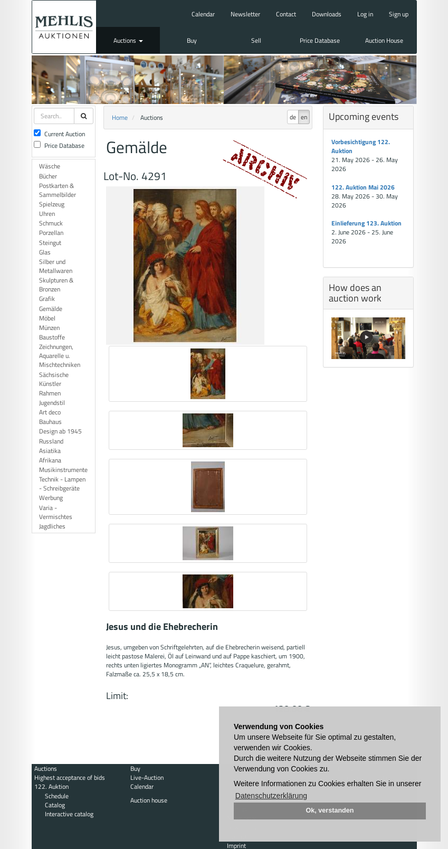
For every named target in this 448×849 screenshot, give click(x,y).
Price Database (320, 40)
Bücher (48, 176)
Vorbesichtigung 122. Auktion (360, 146)
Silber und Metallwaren (55, 266)
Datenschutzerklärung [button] (271, 795)
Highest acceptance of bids (69, 777)
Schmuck (51, 223)
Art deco (50, 412)
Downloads (326, 14)
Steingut (50, 243)
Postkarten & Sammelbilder (57, 190)
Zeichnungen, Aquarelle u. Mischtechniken (59, 356)
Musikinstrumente (63, 470)
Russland (51, 441)
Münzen (49, 328)
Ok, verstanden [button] (330, 810)
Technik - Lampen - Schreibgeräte (62, 483)
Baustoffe (52, 337)
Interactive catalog (69, 814)
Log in (365, 14)
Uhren (47, 214)
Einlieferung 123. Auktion (366, 223)
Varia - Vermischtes (55, 512)
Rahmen (50, 393)
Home (120, 117)
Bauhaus (50, 422)
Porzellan (51, 233)
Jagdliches (52, 526)
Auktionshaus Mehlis (64, 27)
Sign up (398, 14)
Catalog (55, 805)
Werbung (51, 498)
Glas (45, 252)
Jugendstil (52, 403)
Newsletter (245, 14)
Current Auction (59, 133)
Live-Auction (147, 777)
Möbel (47, 318)
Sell (256, 40)
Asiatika (50, 451)
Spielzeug (51, 204)
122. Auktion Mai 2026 (363, 187)
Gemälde (50, 309)
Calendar (203, 14)
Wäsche (49, 166)
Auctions (128, 40)
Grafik (47, 299)
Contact (286, 14)
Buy (192, 40)
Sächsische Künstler (54, 379)
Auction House (384, 40)
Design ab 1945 (60, 431)
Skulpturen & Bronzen (56, 284)
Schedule (57, 796)
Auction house (148, 800)
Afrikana (50, 460)
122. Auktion (51, 786)
